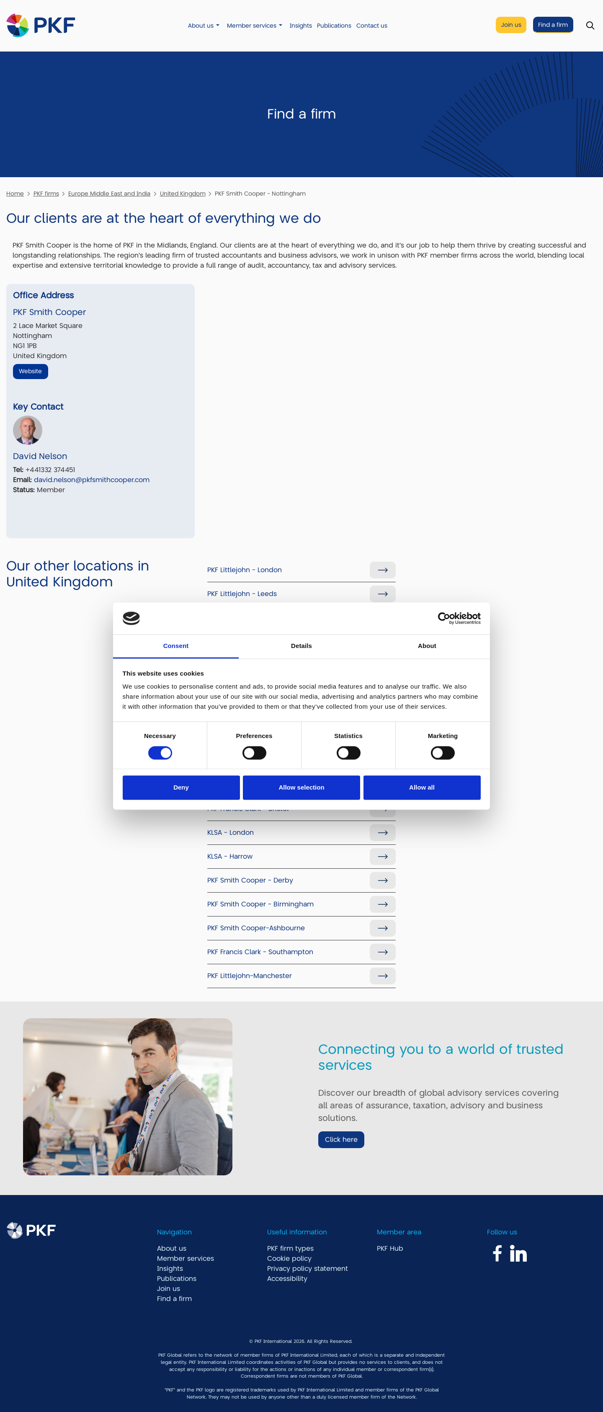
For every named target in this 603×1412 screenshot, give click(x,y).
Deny (181, 787)
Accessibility (287, 1279)
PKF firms (46, 193)
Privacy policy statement (307, 1269)
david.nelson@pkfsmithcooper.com (91, 480)
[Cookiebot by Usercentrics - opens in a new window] (444, 618)
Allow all (422, 787)
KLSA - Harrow (230, 856)
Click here (341, 1140)
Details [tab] (301, 646)
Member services (251, 25)
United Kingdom (183, 193)
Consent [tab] (176, 646)
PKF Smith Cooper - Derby (250, 880)
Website (30, 371)
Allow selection (301, 787)
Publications (334, 25)
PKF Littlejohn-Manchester (249, 976)
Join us (511, 24)
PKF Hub (390, 1248)
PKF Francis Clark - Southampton (260, 952)
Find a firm (553, 24)
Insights (301, 25)
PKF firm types (290, 1248)
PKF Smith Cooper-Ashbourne (256, 928)
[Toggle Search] (590, 25)
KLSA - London (230, 833)
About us (201, 25)
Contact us (371, 25)
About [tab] (427, 646)
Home (15, 193)
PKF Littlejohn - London (244, 570)
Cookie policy (289, 1259)
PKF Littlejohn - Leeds (242, 594)
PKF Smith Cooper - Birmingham (260, 904)
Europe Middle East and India (109, 193)
